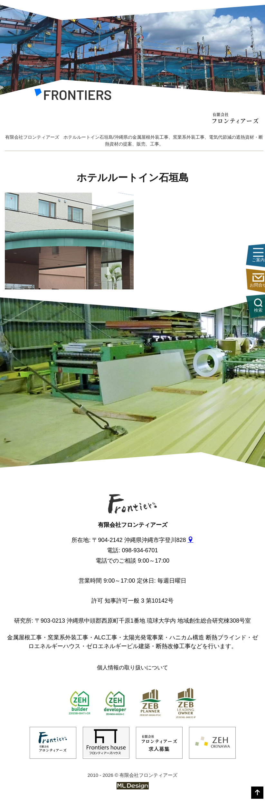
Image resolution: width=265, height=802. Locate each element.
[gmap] (191, 540)
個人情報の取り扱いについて (132, 668)
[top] (257, 793)
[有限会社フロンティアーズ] (72, 96)
